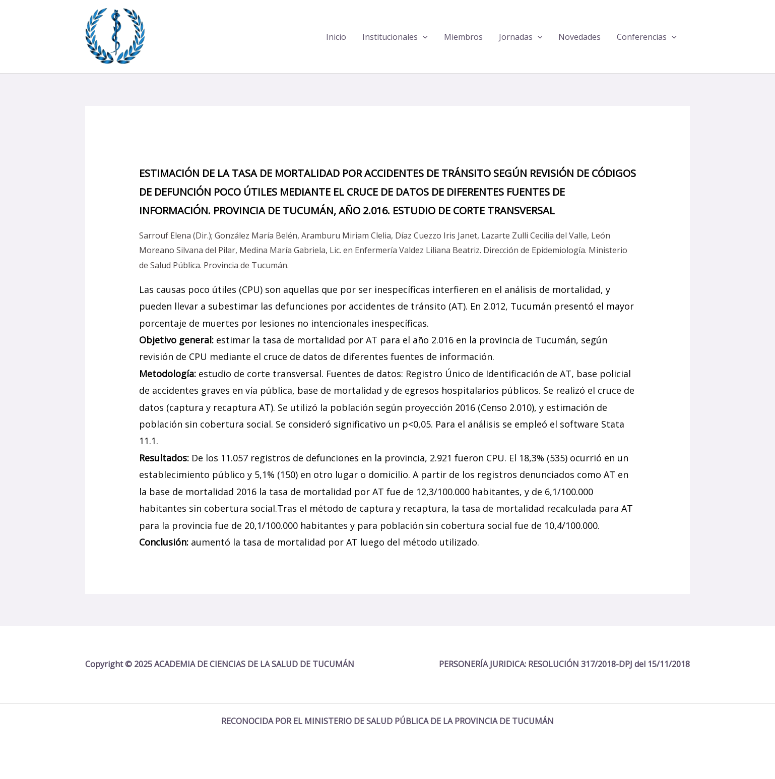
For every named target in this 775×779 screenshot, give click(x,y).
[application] (423, 37)
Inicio (336, 36)
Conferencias (647, 37)
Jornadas (521, 37)
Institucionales (395, 37)
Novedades (579, 36)
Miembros (463, 36)
